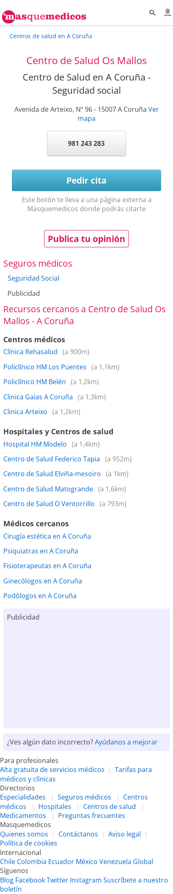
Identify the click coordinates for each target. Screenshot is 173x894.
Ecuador (61, 861)
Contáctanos (78, 834)
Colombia (32, 861)
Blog (7, 880)
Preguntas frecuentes (91, 815)
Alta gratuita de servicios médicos (52, 769)
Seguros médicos (84, 797)
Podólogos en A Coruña (40, 595)
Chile (7, 861)
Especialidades (23, 797)
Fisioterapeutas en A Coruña (47, 565)
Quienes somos (24, 834)
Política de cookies (28, 843)
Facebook (30, 880)
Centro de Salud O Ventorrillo (49, 503)
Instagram (86, 880)
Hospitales (54, 806)
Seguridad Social (33, 278)
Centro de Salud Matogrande (48, 488)
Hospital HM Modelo (35, 444)
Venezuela (115, 861)
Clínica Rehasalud (30, 351)
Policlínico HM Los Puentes (44, 366)
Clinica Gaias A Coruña (38, 396)
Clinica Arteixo (25, 411)
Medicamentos (23, 815)
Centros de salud (109, 806)
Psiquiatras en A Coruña (40, 550)
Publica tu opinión (86, 238)
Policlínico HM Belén (34, 381)
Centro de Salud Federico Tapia (51, 458)
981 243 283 (86, 143)
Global (143, 861)
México (87, 861)
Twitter (57, 880)
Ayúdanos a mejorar (126, 742)
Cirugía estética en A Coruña (47, 536)
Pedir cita (86, 180)
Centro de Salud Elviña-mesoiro (52, 473)
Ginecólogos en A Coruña (42, 580)
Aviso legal (124, 834)
